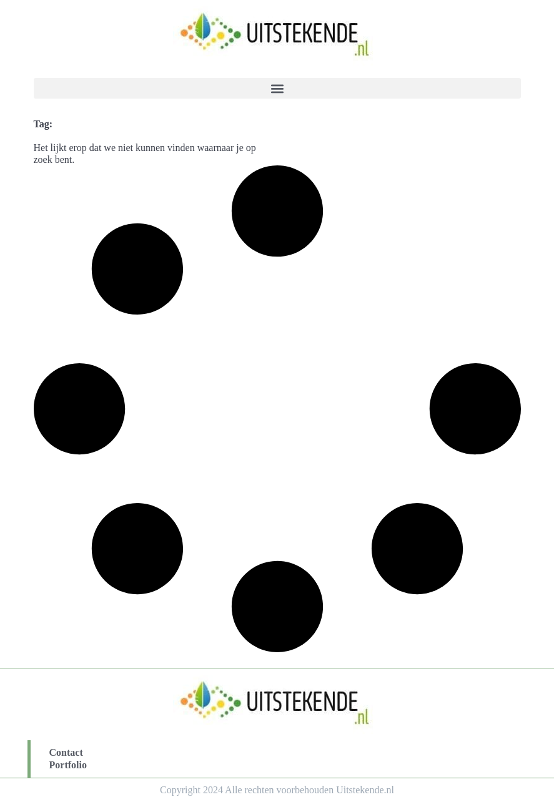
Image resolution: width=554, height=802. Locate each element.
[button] (277, 88)
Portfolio (68, 765)
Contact (66, 752)
